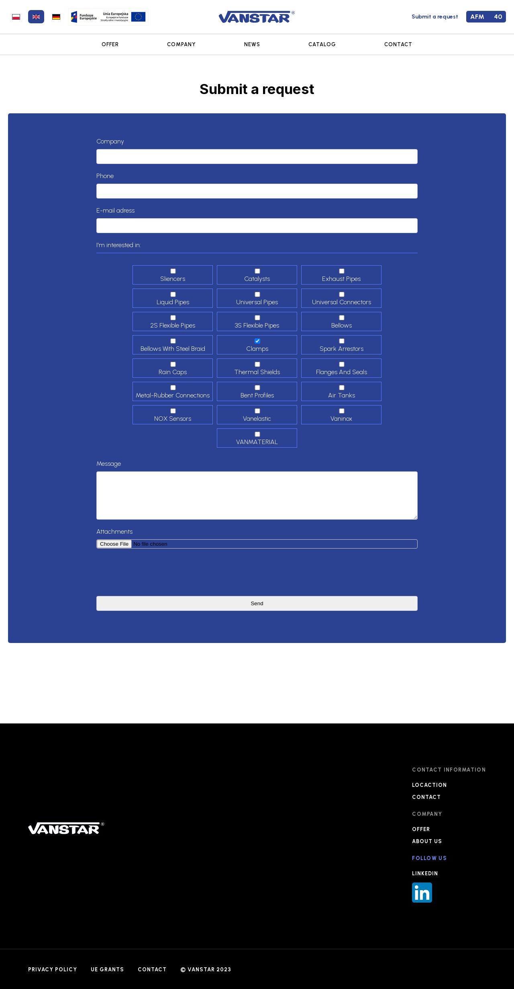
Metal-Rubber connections (173, 392)
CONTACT (398, 44)
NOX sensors (173, 415)
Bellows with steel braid (173, 345)
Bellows (342, 322)
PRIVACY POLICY (52, 969)
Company (110, 141)
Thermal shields (257, 369)
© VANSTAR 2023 (205, 969)
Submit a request (435, 16)
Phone (105, 176)
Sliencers (173, 275)
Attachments (114, 531)
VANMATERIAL (257, 439)
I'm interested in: (118, 245)
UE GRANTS (107, 969)
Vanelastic (257, 415)
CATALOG (322, 44)
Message (108, 463)
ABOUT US (427, 841)
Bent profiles (257, 392)
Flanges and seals (342, 369)
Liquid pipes (173, 299)
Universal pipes (257, 299)
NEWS (252, 44)
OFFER (110, 44)
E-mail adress (115, 210)
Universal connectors (342, 299)
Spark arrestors (342, 345)
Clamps (257, 345)
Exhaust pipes (342, 275)
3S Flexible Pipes (257, 322)
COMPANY (181, 44)
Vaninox (342, 415)
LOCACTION (429, 785)
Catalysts (257, 275)
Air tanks (342, 392)
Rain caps (173, 369)
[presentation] (157, 572)
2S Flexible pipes (173, 322)
